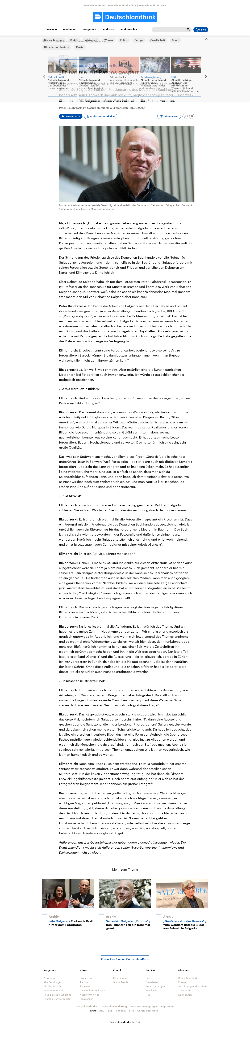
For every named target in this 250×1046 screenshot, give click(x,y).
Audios (84, 982)
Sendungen (69, 29)
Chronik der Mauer (148, 1010)
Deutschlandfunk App (92, 990)
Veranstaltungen (155, 986)
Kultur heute (63, 41)
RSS (148, 994)
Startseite (47, 41)
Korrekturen (185, 994)
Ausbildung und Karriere (192, 986)
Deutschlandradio (94, 5)
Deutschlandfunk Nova (152, 5)
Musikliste (151, 990)
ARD (101, 1010)
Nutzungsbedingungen (144, 1006)
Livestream (86, 977)
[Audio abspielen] (70, 116)
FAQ (148, 977)
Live (201, 30)
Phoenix (121, 1010)
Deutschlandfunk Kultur (122, 5)
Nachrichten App (90, 994)
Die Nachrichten (52, 986)
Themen (49, 29)
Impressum (167, 1006)
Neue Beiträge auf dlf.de (57, 994)
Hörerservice (120, 977)
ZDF (110, 1010)
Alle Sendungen (52, 982)
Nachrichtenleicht (53, 990)
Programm (89, 29)
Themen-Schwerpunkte (56, 998)
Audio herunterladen (102, 116)
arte (131, 1010)
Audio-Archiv (129, 29)
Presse (182, 982)
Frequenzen (86, 998)
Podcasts (108, 29)
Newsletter (152, 982)
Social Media (120, 982)
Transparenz (185, 990)
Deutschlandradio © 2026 (125, 1022)
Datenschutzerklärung (114, 1006)
